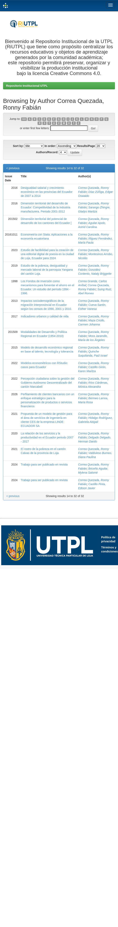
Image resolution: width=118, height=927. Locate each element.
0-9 (24, 119)
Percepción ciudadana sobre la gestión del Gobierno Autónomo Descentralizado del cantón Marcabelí (47, 382)
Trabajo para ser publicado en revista (44, 464)
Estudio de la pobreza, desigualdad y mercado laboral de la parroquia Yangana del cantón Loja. (47, 269)
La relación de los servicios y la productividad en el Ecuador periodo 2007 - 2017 (47, 437)
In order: (50, 146)
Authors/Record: (47, 152)
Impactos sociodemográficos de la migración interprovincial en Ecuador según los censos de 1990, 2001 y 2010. (46, 304)
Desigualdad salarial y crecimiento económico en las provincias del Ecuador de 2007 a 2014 (46, 191)
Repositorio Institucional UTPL (27, 85)
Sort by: (18, 146)
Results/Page (86, 146)
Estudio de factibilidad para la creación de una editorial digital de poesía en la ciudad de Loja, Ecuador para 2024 (47, 254)
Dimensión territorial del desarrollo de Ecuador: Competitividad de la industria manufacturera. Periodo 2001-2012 (45, 207)
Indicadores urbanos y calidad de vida (44, 316)
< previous (12, 168)
